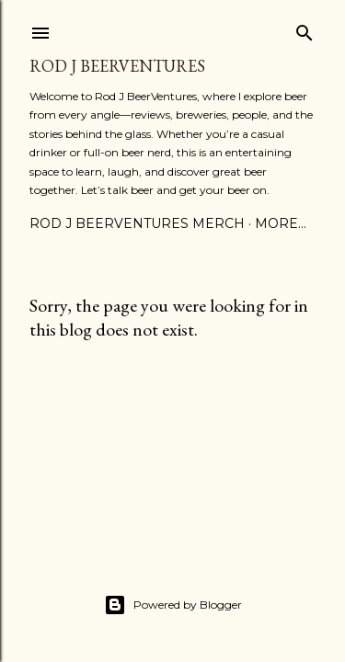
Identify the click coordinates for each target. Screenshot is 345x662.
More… (280, 223)
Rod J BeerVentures (117, 65)
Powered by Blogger (173, 605)
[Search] (304, 29)
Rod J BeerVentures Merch (137, 223)
